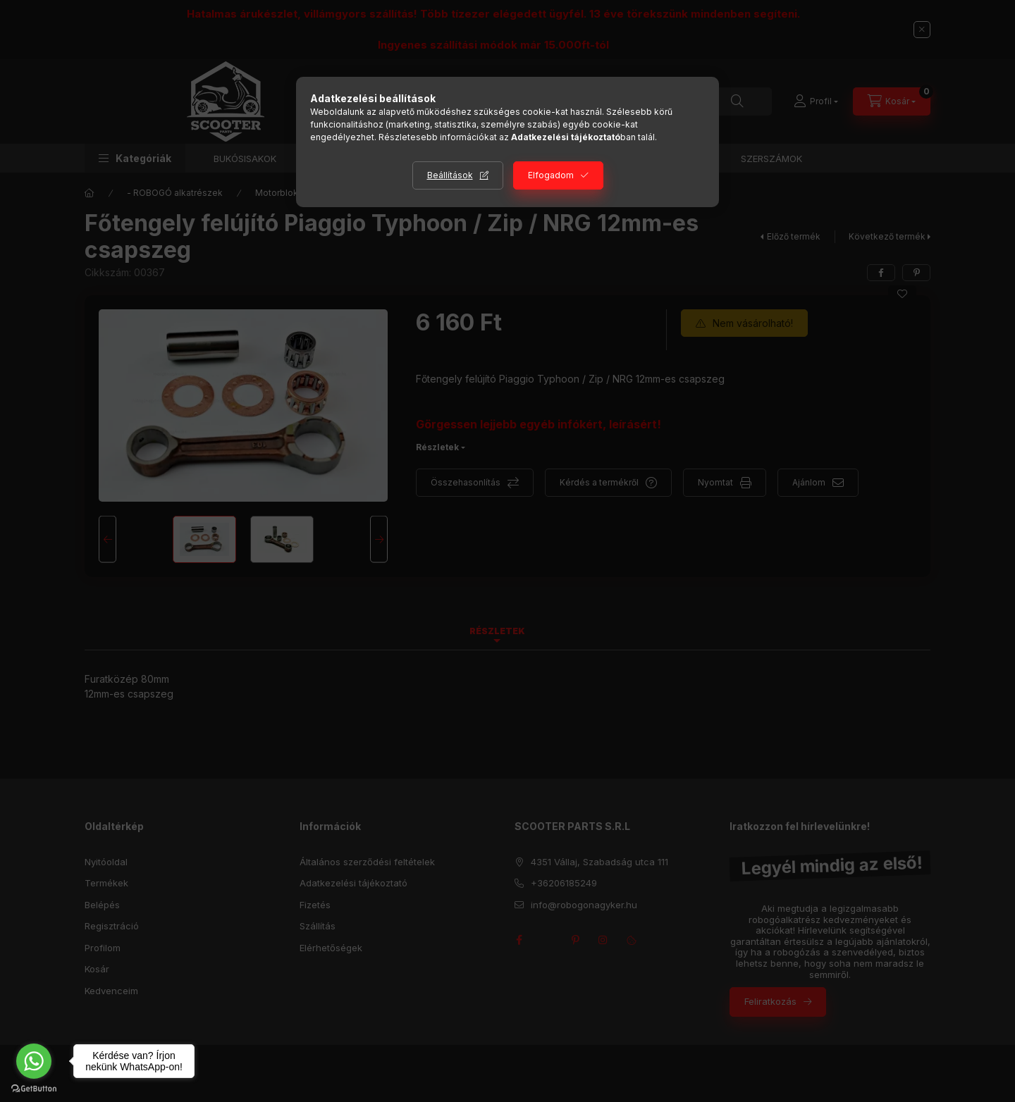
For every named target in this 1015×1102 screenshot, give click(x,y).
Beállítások (450, 175)
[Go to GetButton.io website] (33, 1088)
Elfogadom (551, 175)
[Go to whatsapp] (33, 1061)
